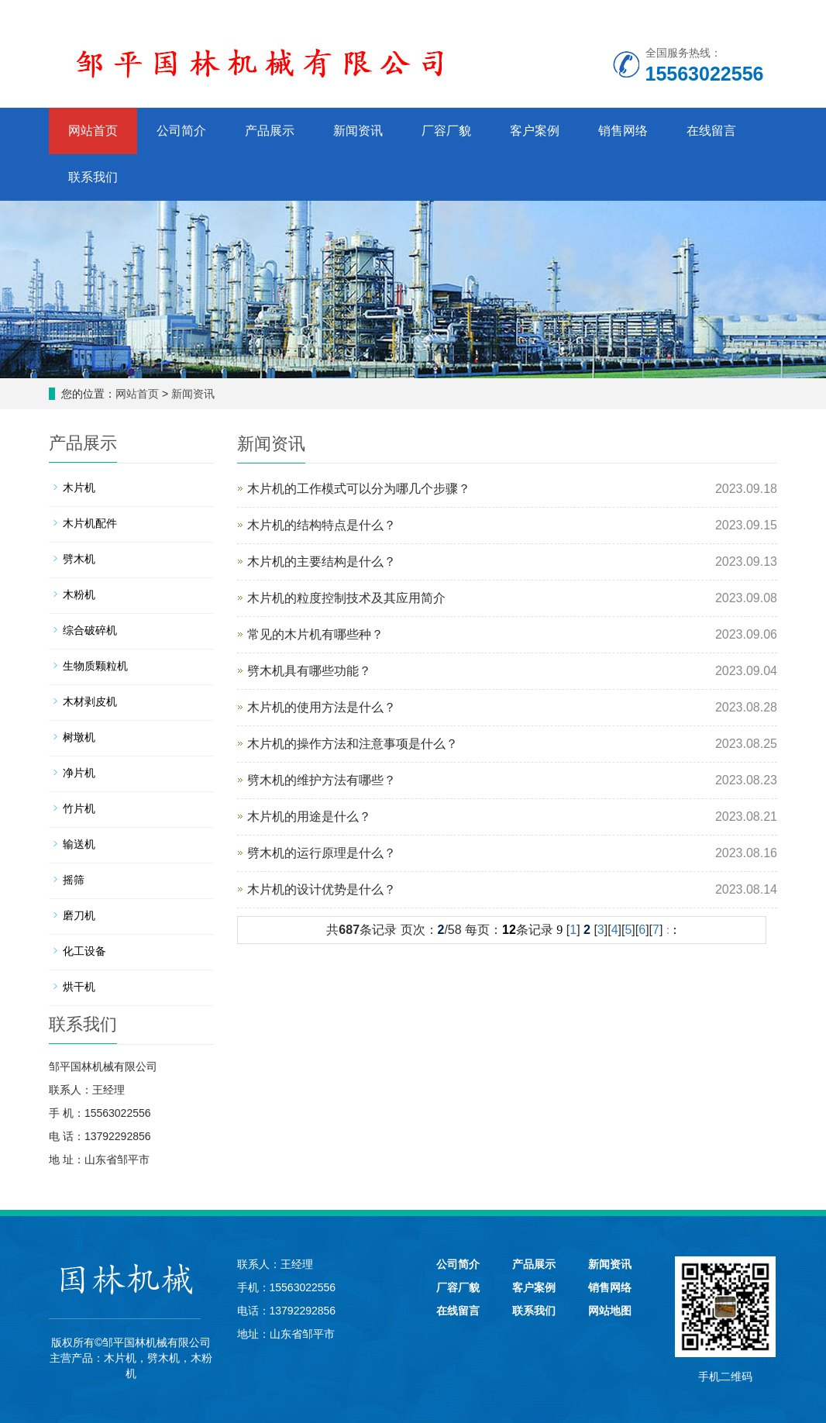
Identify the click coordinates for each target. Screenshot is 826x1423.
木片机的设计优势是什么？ (321, 889)
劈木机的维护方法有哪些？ (321, 780)
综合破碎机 (90, 630)
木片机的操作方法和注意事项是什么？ (352, 743)
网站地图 (610, 1310)
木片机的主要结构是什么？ (321, 561)
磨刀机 (79, 915)
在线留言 (711, 130)
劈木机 (79, 559)
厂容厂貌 (446, 130)
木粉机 (79, 594)
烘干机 (79, 986)
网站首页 (93, 130)
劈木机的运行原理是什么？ (321, 853)
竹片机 (79, 808)
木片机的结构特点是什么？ (321, 525)
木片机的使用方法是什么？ (321, 707)
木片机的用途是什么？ (309, 816)
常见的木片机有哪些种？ (315, 634)
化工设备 (84, 951)
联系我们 (93, 177)
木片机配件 (90, 523)
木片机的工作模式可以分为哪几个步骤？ (358, 488)
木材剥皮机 (90, 701)
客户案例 (534, 130)
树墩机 (79, 737)
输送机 (79, 844)
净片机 (79, 773)
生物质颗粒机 (95, 666)
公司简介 (181, 130)
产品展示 (269, 130)
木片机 (79, 487)
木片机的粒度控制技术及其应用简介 (346, 598)
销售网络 (623, 130)
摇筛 (73, 879)
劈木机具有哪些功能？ (309, 670)
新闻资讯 (358, 130)
